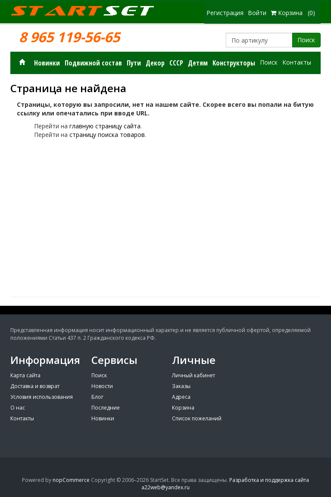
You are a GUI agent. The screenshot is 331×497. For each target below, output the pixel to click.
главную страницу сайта (105, 126)
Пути (134, 63)
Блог (97, 397)
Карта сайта (25, 375)
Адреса (181, 397)
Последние (105, 407)
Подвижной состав (93, 63)
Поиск (306, 40)
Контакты (296, 62)
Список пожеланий (197, 418)
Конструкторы (233, 63)
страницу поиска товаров (107, 134)
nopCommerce (71, 480)
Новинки (47, 63)
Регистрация (225, 13)
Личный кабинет (193, 375)
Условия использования (41, 397)
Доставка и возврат (34, 386)
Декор (155, 63)
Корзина (183, 407)
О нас (17, 407)
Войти (257, 13)
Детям (198, 63)
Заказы (181, 386)
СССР (176, 63)
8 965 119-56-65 (69, 37)
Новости (102, 386)
